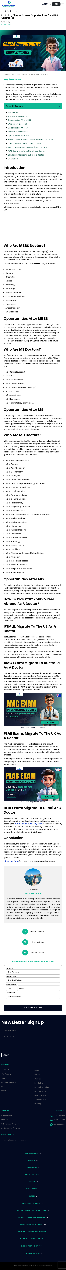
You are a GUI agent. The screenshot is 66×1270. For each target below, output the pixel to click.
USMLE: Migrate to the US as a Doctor (24, 143)
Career (37, 1075)
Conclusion (13, 158)
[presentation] (11, 1046)
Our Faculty (6, 1074)
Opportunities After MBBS (19, 120)
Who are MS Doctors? (17, 124)
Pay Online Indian (41, 1087)
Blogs (8, 11)
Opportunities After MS (18, 128)
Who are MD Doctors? (18, 131)
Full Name (9, 968)
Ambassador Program (10, 1128)
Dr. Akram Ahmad (6, 24)
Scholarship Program (10, 1124)
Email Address (11, 976)
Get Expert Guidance (33, 1008)
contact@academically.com (13, 1140)
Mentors (4, 1120)
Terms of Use (40, 1099)
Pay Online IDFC (40, 1091)
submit (6, 1055)
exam (29, 823)
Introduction (13, 112)
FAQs (36, 1070)
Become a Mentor (8, 1082)
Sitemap (37, 1104)
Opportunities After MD (18, 135)
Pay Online (38, 1083)
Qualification (10, 992)
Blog (3, 1086)
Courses (4, 1078)
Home (2, 11)
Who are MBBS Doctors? (18, 116)
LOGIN (56, 4)
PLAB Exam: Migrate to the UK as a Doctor (26, 151)
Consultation (6, 1115)
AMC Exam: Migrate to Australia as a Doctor (27, 147)
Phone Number (11, 984)
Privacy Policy (40, 1095)
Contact (37, 1079)
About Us (5, 1070)
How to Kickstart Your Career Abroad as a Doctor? (30, 139)
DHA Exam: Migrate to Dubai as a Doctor (26, 155)
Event (3, 1090)
